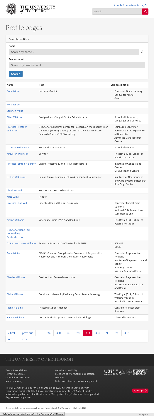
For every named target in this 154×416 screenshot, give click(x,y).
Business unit (16, 59)
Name (12, 46)
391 (68, 333)
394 (97, 333)
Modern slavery (14, 381)
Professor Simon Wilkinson (21, 163)
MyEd (145, 5)
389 (49, 333)
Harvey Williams (15, 317)
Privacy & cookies (15, 373)
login (143, 414)
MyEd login (140, 390)
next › (11, 339)
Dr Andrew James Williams (21, 243)
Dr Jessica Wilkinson (18, 147)
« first (11, 333)
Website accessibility (66, 370)
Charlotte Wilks (15, 190)
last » (24, 339)
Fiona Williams (15, 307)
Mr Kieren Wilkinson (17, 153)
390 (58, 333)
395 (107, 333)
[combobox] (117, 11)
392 (78, 333)
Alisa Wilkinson (15, 117)
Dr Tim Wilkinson (16, 177)
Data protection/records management (76, 381)
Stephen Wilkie (15, 110)
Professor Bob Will (17, 203)
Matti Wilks (13, 196)
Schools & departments (126, 5)
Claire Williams (15, 294)
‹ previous (27, 333)
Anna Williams (14, 253)
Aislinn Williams (15, 220)
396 (117, 333)
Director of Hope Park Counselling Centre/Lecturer (18, 233)
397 (126, 333)
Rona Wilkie (13, 91)
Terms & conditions (16, 370)
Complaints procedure (18, 377)
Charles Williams (16, 277)
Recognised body (61, 394)
